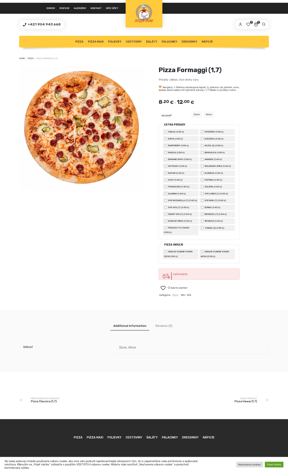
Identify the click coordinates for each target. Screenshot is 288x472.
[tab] (130, 325)
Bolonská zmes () (216, 166)
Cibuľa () (174, 131)
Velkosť (166, 115)
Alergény (80, 8)
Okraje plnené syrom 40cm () (214, 254)
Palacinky (169, 41)
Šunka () (210, 207)
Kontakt (96, 8)
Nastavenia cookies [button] (249, 464)
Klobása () (212, 173)
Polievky (114, 41)
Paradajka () (177, 186)
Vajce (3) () (212, 145)
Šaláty (151, 41)
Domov (50, 8)
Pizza (79, 41)
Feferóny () (212, 131)
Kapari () (174, 173)
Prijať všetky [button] (274, 464)
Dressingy (189, 41)
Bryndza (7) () (214, 214)
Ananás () (211, 159)
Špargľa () (212, 221)
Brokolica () (213, 152)
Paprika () (211, 180)
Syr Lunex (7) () (214, 193)
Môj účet (112, 8)
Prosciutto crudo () (176, 230)
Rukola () (175, 152)
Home (22, 58)
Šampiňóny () (177, 145)
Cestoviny (134, 41)
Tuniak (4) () (212, 228)
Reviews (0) (164, 326)
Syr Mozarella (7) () (181, 200)
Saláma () (211, 186)
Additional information (129, 326)
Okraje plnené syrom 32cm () (178, 254)
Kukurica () (212, 138)
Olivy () (173, 180)
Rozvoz (64, 8)
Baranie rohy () (178, 159)
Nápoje (207, 41)
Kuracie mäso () (178, 221)
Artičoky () (176, 166)
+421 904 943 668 (44, 24)
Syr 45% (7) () (177, 207)
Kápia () (174, 138)
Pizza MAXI (96, 41)
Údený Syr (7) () (178, 214)
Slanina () (175, 193)
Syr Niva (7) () (213, 200)
